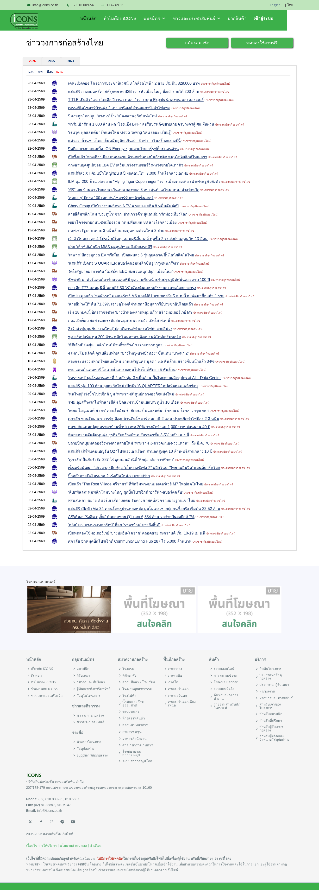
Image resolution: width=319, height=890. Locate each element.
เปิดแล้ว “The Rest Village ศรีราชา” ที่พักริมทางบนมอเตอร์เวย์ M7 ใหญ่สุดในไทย (135, 484)
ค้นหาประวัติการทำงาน (226, 696)
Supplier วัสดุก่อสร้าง (92, 755)
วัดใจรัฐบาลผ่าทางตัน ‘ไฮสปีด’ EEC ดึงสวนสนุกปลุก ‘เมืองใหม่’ (120, 271)
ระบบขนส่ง (130, 711)
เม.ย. (59, 72)
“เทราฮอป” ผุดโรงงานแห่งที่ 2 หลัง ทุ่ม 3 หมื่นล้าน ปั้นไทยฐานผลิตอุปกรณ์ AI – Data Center (144, 378)
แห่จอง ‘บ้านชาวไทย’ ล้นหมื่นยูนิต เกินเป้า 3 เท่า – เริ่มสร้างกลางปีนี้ (124, 141)
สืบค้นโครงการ (270, 668)
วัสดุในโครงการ (88, 695)
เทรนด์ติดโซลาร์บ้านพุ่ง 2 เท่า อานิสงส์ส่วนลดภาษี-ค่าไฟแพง (119, 108)
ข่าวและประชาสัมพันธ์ (210, 18)
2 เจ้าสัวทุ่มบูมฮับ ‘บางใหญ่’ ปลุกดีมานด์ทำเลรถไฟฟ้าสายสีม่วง (120, 329)
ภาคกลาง (175, 668)
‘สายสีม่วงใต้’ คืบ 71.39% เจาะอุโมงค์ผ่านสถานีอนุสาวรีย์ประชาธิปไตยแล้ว (130, 304)
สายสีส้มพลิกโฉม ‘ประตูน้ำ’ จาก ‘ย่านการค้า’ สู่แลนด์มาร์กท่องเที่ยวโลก (128, 214)
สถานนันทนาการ (135, 725)
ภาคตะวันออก (178, 689)
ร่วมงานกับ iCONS (44, 689)
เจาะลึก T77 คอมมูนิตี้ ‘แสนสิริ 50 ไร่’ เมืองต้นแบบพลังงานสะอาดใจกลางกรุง (132, 288)
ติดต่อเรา (37, 675)
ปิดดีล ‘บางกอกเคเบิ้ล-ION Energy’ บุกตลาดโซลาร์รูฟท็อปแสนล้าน (123, 149)
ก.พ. (41, 72)
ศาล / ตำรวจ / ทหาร (137, 745)
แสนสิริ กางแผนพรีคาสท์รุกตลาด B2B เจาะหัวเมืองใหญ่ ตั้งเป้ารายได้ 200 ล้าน (133, 91)
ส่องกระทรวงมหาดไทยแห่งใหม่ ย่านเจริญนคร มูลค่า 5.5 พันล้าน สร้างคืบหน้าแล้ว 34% (141, 361)
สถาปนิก (83, 668)
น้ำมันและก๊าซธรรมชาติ (133, 703)
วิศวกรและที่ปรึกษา (91, 682)
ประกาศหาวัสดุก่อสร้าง (270, 676)
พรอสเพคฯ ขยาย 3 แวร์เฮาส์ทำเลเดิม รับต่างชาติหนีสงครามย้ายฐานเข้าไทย (131, 500)
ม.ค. (31, 72)
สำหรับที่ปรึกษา (270, 720)
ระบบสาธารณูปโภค (137, 761)
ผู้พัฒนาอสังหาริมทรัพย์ (93, 689)
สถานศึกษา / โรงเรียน (138, 682)
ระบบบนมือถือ (224, 689)
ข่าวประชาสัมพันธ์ (90, 722)
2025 (51, 61)
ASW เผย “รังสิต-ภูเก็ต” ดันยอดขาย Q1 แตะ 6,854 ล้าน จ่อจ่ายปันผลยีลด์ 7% (131, 517)
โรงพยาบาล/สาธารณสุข (131, 753)
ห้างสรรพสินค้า (133, 718)
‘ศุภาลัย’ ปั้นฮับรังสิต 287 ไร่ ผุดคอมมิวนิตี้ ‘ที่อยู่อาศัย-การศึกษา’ (121, 460)
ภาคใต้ (173, 682)
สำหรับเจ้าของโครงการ (270, 706)
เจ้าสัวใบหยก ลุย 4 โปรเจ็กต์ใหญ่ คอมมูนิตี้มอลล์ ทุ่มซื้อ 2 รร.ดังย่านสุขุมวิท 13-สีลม (138, 239)
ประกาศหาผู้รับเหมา (274, 684)
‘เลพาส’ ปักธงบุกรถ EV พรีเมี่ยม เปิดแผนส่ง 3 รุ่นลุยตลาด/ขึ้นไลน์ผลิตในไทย (131, 255)
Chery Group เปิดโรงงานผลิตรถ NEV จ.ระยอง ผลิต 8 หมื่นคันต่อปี (123, 206)
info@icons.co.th (45, 5)
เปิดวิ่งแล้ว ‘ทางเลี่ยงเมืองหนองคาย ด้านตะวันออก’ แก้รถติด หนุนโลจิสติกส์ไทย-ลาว (137, 157)
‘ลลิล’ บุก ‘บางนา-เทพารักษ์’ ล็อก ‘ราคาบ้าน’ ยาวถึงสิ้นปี (114, 525)
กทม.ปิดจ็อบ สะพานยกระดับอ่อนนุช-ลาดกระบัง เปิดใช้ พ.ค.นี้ (119, 320)
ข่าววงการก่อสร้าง (90, 715)
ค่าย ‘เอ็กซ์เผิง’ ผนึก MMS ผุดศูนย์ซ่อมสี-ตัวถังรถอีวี (110, 247)
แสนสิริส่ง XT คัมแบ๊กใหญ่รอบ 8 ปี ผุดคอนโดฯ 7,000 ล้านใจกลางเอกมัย (128, 173)
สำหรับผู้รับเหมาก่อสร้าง (271, 728)
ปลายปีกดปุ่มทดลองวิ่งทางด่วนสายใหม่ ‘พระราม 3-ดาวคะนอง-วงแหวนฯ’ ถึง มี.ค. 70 (138, 443)
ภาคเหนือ (175, 675)
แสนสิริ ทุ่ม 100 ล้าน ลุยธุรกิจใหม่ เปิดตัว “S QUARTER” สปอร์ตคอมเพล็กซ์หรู (133, 386)
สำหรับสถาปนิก (270, 714)
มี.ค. (50, 72)
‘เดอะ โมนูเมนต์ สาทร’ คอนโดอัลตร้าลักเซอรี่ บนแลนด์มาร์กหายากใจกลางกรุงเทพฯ (138, 410)
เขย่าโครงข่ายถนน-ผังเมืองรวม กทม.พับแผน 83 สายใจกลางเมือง (122, 222)
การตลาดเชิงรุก (225, 675)
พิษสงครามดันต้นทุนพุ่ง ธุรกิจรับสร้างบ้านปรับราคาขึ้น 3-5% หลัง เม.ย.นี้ (128, 435)
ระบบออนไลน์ (224, 668)
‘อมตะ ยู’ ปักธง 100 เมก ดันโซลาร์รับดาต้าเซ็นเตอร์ (110, 198)
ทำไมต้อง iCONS (136, 18)
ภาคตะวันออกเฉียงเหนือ (182, 703)
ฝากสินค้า (253, 18)
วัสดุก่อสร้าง (85, 748)
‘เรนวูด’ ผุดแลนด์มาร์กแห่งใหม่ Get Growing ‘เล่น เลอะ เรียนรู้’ (120, 132)
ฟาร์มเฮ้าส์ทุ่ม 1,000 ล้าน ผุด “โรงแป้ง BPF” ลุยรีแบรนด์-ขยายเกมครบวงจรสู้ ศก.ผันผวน (141, 124)
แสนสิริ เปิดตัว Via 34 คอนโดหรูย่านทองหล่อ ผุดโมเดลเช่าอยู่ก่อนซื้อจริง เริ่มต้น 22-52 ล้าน (144, 509)
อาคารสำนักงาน (134, 738)
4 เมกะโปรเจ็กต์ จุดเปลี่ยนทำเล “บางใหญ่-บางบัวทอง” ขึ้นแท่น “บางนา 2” (128, 353)
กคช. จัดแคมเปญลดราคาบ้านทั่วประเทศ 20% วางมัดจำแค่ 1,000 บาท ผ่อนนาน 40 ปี (139, 427)
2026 (32, 61)
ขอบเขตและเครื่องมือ (47, 695)
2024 (70, 61)
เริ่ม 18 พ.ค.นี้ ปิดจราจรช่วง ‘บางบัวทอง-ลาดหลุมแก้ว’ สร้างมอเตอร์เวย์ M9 (130, 312)
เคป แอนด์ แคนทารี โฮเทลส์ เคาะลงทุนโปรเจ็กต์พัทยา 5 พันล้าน (121, 370)
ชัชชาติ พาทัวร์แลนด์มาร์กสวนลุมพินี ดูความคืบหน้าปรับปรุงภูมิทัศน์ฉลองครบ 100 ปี (139, 280)
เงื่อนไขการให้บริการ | (42, 845)
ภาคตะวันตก (177, 695)
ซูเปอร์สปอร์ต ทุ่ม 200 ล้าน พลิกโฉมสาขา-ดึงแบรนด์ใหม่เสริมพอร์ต (124, 337)
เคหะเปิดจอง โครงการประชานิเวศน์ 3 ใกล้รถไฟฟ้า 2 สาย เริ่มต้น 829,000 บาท (134, 83)
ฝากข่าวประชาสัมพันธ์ (276, 698)
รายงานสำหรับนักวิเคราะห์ (227, 706)
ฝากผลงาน (267, 691)
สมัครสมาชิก (197, 42)
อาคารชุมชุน (132, 731)
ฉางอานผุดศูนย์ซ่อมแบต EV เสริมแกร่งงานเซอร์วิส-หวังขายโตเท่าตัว (125, 165)
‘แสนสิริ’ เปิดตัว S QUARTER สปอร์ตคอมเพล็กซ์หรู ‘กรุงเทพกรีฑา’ (123, 263)
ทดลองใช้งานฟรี (262, 42)
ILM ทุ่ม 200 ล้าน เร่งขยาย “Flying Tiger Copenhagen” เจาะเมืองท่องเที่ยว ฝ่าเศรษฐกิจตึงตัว (144, 181)
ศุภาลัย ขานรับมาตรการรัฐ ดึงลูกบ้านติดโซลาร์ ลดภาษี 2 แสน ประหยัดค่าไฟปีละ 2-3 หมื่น (143, 419)
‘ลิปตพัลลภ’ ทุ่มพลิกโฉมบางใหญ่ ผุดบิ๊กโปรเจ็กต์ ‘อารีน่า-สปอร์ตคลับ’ (125, 492)
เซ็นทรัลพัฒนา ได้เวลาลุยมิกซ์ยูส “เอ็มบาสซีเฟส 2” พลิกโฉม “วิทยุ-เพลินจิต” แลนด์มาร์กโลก (144, 468)
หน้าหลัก (104, 18)
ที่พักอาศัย (129, 675)
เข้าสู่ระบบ (279, 18)
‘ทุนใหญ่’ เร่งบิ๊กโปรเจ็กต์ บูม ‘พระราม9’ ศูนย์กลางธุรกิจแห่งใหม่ (121, 394)
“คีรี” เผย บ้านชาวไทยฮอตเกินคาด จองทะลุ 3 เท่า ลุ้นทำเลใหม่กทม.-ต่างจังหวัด (133, 190)
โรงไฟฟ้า (129, 695)
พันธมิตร (168, 18)
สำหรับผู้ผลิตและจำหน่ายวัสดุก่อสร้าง (274, 737)
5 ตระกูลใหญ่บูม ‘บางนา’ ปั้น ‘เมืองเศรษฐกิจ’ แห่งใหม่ (112, 116)
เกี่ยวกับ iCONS (42, 668)
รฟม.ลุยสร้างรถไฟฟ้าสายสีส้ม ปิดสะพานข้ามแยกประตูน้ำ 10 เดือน (123, 402)
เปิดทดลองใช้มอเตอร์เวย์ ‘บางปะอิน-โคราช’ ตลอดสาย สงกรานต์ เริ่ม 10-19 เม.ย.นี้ (136, 533)
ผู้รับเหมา (83, 675)
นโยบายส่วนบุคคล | (74, 845)
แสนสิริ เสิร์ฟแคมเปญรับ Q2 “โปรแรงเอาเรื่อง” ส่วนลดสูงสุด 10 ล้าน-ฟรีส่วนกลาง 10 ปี (140, 451)
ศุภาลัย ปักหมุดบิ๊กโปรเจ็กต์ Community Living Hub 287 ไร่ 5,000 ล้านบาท (130, 541)
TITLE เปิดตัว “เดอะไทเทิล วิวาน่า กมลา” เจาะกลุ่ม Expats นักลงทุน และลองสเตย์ (136, 100)
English (275, 5)
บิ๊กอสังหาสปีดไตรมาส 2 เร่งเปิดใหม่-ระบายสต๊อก (109, 476)
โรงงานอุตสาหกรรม (137, 689)
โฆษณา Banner (226, 682)
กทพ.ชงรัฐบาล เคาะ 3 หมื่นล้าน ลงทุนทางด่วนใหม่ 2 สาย (116, 231)
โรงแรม (128, 668)
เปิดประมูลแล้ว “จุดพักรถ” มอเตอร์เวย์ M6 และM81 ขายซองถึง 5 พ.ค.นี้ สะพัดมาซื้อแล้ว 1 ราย (146, 296)
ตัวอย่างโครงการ (89, 742)
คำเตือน (95, 845)
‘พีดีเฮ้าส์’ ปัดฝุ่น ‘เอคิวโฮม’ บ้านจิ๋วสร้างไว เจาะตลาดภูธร (115, 345)
